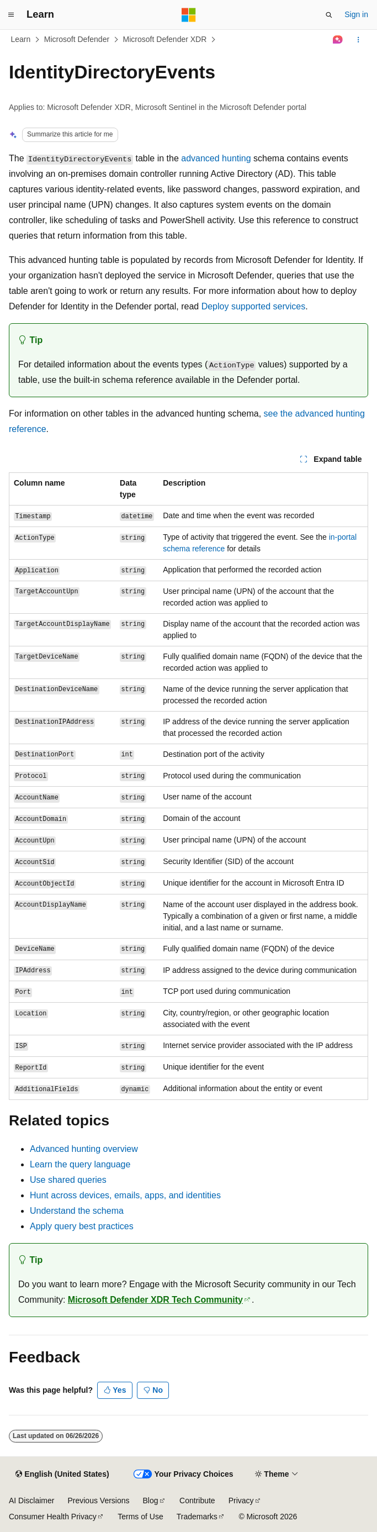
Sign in (356, 14)
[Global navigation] (11, 15)
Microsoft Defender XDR (165, 39)
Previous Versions (98, 1500)
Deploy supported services (253, 306)
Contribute (197, 1500)
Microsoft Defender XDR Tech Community (155, 1299)
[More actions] (358, 40)
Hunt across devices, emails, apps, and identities (125, 1195)
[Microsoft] (189, 15)
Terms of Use (140, 1516)
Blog (150, 1500)
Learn (21, 39)
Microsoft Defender (76, 39)
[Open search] (329, 15)
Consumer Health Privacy (53, 1516)
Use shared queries (68, 1179)
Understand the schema (77, 1210)
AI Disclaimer (31, 1500)
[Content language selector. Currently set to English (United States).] (62, 1474)
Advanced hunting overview (84, 1149)
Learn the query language (80, 1164)
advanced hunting (216, 158)
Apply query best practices (82, 1226)
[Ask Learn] (338, 40)
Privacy (241, 1500)
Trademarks (197, 1516)
